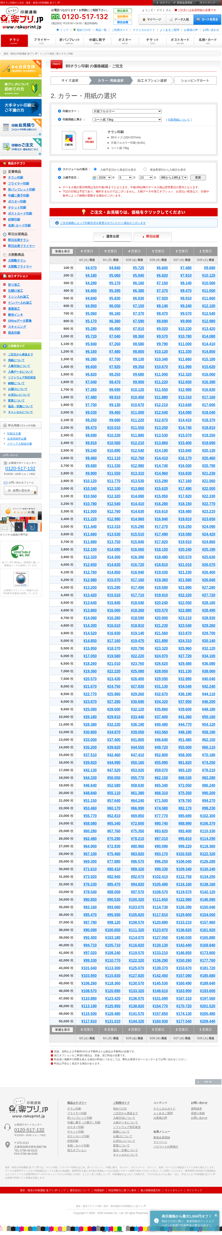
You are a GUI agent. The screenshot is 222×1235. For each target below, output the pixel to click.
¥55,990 (161, 763)
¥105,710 (112, 945)
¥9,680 (209, 268)
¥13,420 (208, 329)
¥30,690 (137, 702)
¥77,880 (113, 861)
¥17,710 (137, 595)
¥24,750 (113, 686)
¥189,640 (207, 983)
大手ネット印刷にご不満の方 (21, 108)
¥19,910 (185, 542)
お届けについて (17, 389)
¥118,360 (207, 846)
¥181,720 (207, 968)
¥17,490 (185, 489)
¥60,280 (90, 831)
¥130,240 (207, 869)
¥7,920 (162, 298)
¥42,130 (90, 770)
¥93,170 (161, 854)
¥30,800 (90, 732)
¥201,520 (207, 1006)
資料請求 (196, 1108)
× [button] (215, 1215)
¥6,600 (162, 268)
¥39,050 (137, 732)
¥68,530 (185, 778)
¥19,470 (137, 641)
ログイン (165, 2)
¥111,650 (160, 900)
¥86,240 (208, 785)
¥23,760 (137, 664)
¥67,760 (113, 831)
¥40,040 (208, 679)
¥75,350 (185, 793)
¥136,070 (136, 998)
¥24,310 (185, 641)
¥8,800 (138, 352)
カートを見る (207, 19)
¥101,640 (89, 968)
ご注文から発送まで (20, 354)
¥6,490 (114, 329)
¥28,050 (161, 671)
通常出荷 (112, 236)
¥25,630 (208, 557)
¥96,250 (161, 861)
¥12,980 (208, 321)
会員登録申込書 (16, 438)
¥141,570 (136, 1014)
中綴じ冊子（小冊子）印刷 (83, 1122)
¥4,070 (91, 268)
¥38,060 (208, 671)
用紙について (16, 360)
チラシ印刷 (14, 40)
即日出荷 (152, 236)
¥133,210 (184, 922)
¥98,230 (208, 808)
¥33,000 (90, 740)
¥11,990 (185, 367)
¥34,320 (161, 702)
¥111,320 (136, 930)
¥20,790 (208, 466)
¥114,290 (207, 839)
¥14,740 (185, 428)
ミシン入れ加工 (18, 296)
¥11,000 (208, 291)
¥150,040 (207, 907)
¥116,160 (184, 884)
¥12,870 (161, 420)
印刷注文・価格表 (21, 147)
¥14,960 (161, 473)
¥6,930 (138, 298)
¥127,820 (136, 976)
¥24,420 (208, 534)
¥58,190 (208, 732)
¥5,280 (91, 329)
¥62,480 (90, 839)
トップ (64, 30)
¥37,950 (185, 702)
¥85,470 (113, 884)
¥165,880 (207, 938)
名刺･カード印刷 (19, 225)
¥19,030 (161, 572)
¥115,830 (112, 976)
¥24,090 (208, 527)
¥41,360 (185, 717)
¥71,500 (161, 801)
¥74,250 (208, 763)
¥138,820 (136, 1006)
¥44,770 (185, 724)
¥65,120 (185, 770)
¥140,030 (184, 938)
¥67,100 (90, 854)
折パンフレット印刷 (69, 40)
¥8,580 (138, 344)
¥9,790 (162, 344)
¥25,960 (185, 648)
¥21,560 (208, 481)
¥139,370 (160, 968)
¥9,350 (138, 367)
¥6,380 (138, 291)
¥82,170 (185, 808)
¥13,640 (185, 405)
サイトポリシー (174, 1190)
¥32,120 (208, 648)
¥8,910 (186, 298)
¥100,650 (112, 930)
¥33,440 (137, 717)
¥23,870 (185, 633)
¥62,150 (208, 740)
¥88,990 (185, 823)
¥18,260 (137, 610)
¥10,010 (113, 428)
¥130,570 (136, 983)
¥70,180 (208, 755)
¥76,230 (90, 884)
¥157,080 (184, 976)
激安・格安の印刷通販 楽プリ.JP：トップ (25, 53)
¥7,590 (138, 321)
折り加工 (14, 284)
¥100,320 (136, 900)
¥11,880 (161, 397)
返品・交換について (20, 406)
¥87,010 (161, 839)
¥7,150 (162, 283)
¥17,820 (185, 496)
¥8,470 (186, 291)
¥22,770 (208, 504)
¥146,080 (207, 900)
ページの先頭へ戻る (208, 1082)
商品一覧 (101, 30)
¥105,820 (136, 915)
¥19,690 (208, 443)
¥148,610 (160, 991)
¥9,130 (138, 359)
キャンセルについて (20, 412)
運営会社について (80, 1190)
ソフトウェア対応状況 (22, 377)
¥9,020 (162, 329)
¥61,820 (185, 763)
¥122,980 (184, 900)
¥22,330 (208, 496)
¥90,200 (208, 793)
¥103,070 (136, 907)
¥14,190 (161, 450)
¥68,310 (161, 793)
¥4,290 (91, 283)
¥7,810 (186, 275)
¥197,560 (207, 998)
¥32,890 (185, 679)
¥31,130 (185, 671)
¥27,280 (208, 587)
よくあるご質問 (169, 30)
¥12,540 (208, 313)
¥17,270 (161, 527)
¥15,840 (185, 450)
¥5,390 (114, 291)
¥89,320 (137, 869)
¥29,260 (208, 626)
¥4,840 (114, 268)
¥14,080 (208, 336)
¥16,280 (161, 504)
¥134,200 (207, 877)
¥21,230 (208, 473)
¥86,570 (137, 861)
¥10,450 (137, 397)
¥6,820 (162, 275)
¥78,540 (90, 892)
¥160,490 (184, 983)
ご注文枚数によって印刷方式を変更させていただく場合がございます (103, 223)
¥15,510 (137, 534)
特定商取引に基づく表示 (122, 1190)
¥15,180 (208, 359)
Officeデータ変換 (20, 320)
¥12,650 (185, 382)
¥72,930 (113, 846)
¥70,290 (113, 839)
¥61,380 (137, 793)
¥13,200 (161, 428)
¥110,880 (89, 998)
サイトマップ (207, 2)
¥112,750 (184, 877)
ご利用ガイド (119, 30)
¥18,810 (208, 428)
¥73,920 (90, 877)
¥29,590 (161, 679)
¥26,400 (208, 572)
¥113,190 (89, 1006)
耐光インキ (15, 314)
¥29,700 (208, 633)
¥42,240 (208, 686)
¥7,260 (114, 344)
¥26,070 (208, 565)
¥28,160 (208, 603)
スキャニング (17, 326)
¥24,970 (161, 656)
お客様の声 (191, 30)
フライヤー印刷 (42, 40)
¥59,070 (161, 770)
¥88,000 (113, 892)
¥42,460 (113, 755)
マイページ (152, 19)
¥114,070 (136, 938)
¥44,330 (90, 778)
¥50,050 (113, 778)
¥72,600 (137, 823)
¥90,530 (113, 900)
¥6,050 (114, 306)
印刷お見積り (21, 128)
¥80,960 (137, 846)
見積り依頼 (198, 1113)
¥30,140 (208, 641)
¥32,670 (161, 694)
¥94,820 (137, 884)
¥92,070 (137, 877)
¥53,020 (137, 770)
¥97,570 (137, 892)
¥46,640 (161, 740)
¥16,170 (185, 458)
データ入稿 (179, 19)
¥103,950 (89, 976)
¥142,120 (207, 892)
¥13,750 (113, 542)
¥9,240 (186, 306)
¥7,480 (186, 268)
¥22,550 (185, 603)
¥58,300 (185, 755)
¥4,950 (91, 306)
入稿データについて (20, 371)
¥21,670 (90, 686)
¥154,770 (160, 1006)
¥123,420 (112, 998)
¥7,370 (162, 291)
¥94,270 (208, 801)
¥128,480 (112, 1014)
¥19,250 (208, 435)
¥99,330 (161, 869)
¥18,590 (137, 618)
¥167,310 (184, 998)
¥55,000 (185, 747)
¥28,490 (208, 610)
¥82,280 (208, 778)
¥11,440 (90, 527)
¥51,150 (90, 801)
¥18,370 (208, 420)
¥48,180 (208, 709)
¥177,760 (207, 960)
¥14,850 (208, 352)
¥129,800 (184, 915)
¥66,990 (137, 808)
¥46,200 (208, 702)
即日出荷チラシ (18, 240)
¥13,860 (161, 443)
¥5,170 (114, 283)
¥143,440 (184, 945)
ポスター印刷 (125, 40)
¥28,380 (90, 724)
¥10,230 (185, 329)
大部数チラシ (17, 260)
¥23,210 (208, 511)
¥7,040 (114, 336)
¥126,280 (207, 861)
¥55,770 (137, 778)
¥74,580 (161, 808)
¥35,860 (161, 709)
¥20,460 (208, 458)
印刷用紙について (179, 119)
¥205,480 (207, 1014)
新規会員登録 (184, 2)
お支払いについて (19, 394)
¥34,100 (208, 656)
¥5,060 (114, 275)
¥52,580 (113, 785)
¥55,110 (113, 793)
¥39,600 (185, 709)
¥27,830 (137, 686)
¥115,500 (89, 1014)
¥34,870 (113, 732)
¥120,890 (160, 922)
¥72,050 (185, 785)
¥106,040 (184, 861)
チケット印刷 (152, 40)
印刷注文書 (14, 433)
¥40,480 (161, 724)
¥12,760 (137, 458)
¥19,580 (185, 534)
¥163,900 (184, 991)
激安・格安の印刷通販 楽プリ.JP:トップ (43, 1190)
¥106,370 (207, 823)
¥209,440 (207, 1021)
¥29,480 (185, 664)
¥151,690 (160, 998)
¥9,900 (186, 321)
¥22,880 (185, 610)
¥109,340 (184, 869)
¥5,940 (138, 275)
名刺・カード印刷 (208, 40)
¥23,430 (113, 679)
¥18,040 (208, 412)
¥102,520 (184, 854)
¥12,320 (185, 374)
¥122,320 (207, 854)
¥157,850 (160, 1014)
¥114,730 (160, 907)
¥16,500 (185, 466)
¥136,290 (160, 960)
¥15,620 (208, 367)
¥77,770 (161, 816)
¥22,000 (208, 489)
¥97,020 (90, 953)
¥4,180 (91, 275)
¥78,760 (185, 801)
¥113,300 (112, 968)
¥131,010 (112, 1021)
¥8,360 (138, 336)
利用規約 (99, 1190)
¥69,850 (137, 816)
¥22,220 (185, 595)
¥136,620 (184, 930)
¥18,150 (185, 504)
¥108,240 (112, 953)
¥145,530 (160, 983)
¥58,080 (90, 823)
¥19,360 (161, 580)
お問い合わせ (211, 30)
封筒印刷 (14, 219)
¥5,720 (138, 268)
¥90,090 (161, 846)
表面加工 (14, 308)
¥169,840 (207, 945)
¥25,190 (208, 549)
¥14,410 (208, 344)
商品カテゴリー (77, 1102)
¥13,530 (161, 435)
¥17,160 (208, 397)
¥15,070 (185, 435)
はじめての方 (21, 88)
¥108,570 (160, 892)
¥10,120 (208, 275)
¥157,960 (207, 922)
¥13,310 (185, 397)
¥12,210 (161, 405)
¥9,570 (186, 313)
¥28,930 (208, 618)
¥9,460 (114, 412)
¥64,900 (90, 846)
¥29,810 (113, 717)
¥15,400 (185, 443)
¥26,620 (161, 664)
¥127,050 (160, 938)
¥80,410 (113, 869)
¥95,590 (113, 915)
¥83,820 (161, 831)
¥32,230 (113, 724)
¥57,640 (113, 801)
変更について (16, 400)
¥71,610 (90, 869)
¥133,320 (136, 991)
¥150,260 (184, 960)
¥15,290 (161, 481)
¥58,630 (137, 785)
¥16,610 (161, 511)
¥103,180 (112, 938)
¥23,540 (185, 626)
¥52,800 (161, 755)
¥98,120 (113, 922)
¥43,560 (161, 732)
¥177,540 (184, 1021)
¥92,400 (185, 831)
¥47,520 (113, 770)
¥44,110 (208, 694)
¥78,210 (208, 770)
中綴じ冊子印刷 (97, 40)
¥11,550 (161, 390)
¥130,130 (160, 945)
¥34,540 (185, 686)
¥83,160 (90, 907)
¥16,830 (208, 390)
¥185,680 (207, 976)
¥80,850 (90, 900)
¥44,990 (113, 763)
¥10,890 (113, 450)
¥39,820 (113, 747)
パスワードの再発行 (165, 1146)
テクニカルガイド (144, 30)
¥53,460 (90, 808)
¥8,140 (186, 283)
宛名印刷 (14, 332)
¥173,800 (207, 953)
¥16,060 (208, 374)
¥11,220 (161, 382)
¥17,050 (90, 656)
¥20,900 (161, 618)
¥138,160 (207, 884)
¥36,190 (185, 694)
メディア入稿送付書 (19, 443)
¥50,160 (208, 717)
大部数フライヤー (20, 266)
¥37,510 (90, 755)
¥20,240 (185, 549)
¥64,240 (137, 801)
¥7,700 (114, 359)
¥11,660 (208, 298)
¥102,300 (207, 816)
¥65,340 (161, 785)
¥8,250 (114, 374)
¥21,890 (185, 587)
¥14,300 (113, 557)
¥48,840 (90, 793)
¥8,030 (91, 412)
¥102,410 (160, 877)
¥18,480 (185, 511)
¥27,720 (208, 595)
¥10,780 (185, 336)
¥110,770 (112, 960)
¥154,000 (207, 915)
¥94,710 (90, 945)
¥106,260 (89, 983)
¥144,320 (136, 1021)
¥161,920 (207, 930)
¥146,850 (184, 953)
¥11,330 (185, 352)
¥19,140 (137, 633)
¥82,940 (113, 877)
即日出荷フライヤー (21, 246)
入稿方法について (19, 366)
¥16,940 (161, 519)
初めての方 (84, 30)
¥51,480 (185, 740)
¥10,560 (208, 283)
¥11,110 (113, 458)
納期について (16, 383)
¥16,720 (137, 565)
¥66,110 (208, 747)
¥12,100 (208, 306)
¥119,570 (184, 892)
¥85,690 (185, 816)
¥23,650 (208, 519)
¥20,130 (208, 450)
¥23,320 (161, 648)
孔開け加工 (15, 290)
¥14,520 (90, 633)
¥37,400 (161, 717)
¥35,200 (90, 747)
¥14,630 (137, 511)
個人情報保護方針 (150, 1190)
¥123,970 (160, 930)
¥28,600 (113, 709)
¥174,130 (184, 1014)
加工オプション (77, 1150)
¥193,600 (207, 991)
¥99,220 (185, 846)
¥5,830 (114, 298)
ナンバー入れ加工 (20, 302)
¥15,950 (161, 496)
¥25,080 (137, 671)
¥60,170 (113, 808)
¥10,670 (161, 367)
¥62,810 (113, 816)
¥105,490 (160, 884)
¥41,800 (137, 740)
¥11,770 (113, 481)
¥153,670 (184, 968)
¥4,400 (91, 291)
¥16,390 (208, 382)
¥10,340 (161, 359)
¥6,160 (138, 283)
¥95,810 (185, 839)
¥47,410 (137, 755)
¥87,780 (90, 922)
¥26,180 (90, 717)
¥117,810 (160, 915)
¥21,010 (185, 565)
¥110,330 (207, 831)
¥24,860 (208, 542)
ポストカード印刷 (180, 40)
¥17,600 (208, 405)
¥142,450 (160, 976)
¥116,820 (136, 945)
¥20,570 (185, 557)
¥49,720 (161, 747)
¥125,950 (112, 1006)
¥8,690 (162, 321)
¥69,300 (90, 861)
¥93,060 (113, 907)
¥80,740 (161, 823)
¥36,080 (208, 664)
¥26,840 (208, 580)
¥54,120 (208, 724)
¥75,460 (113, 854)
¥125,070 (136, 968)
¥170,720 (184, 1006)
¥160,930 (160, 1021)
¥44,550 (137, 747)
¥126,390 (184, 907)
